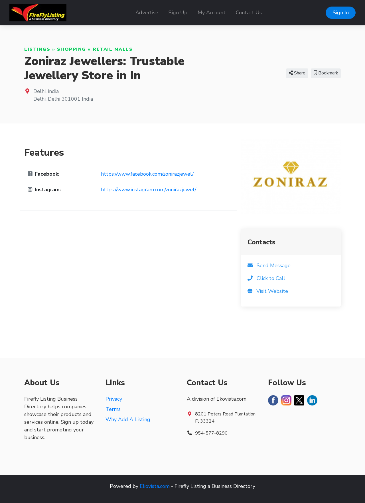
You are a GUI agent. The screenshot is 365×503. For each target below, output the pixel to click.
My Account (212, 12)
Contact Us (249, 12)
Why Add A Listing (128, 419)
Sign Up (178, 12)
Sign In (341, 12)
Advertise (146, 12)
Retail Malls (113, 49)
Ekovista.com (155, 486)
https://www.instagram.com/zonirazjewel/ (148, 189)
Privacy (114, 398)
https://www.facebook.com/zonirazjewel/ (147, 174)
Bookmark (326, 73)
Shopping (71, 49)
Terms (113, 409)
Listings (37, 49)
